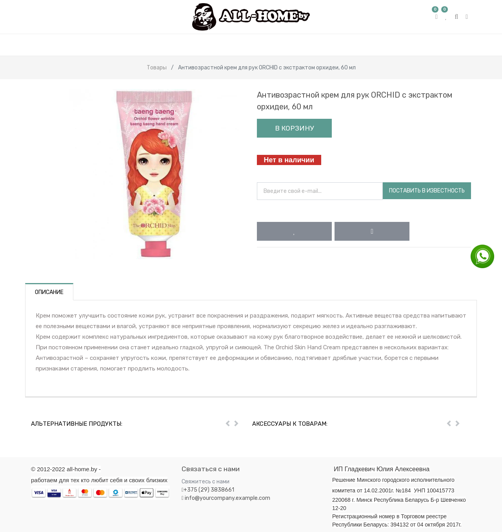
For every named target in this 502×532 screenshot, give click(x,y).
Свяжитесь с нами (205, 481)
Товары (157, 67)
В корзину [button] (294, 128)
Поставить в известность (427, 190)
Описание (49, 292)
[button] (294, 231)
